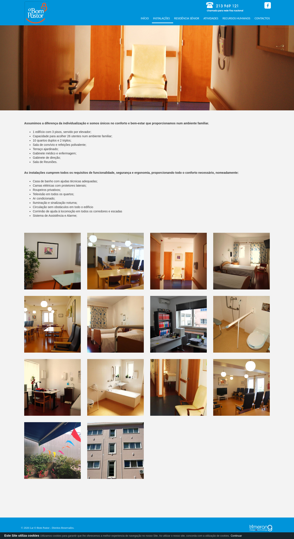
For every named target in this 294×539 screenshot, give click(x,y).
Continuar (236, 535)
